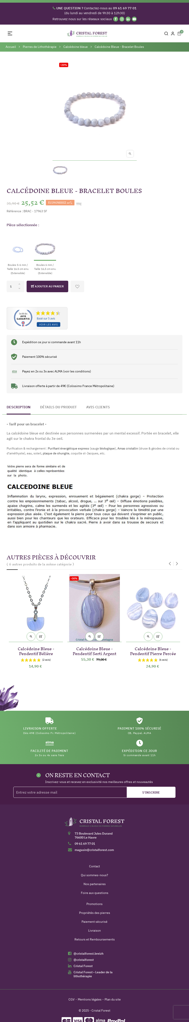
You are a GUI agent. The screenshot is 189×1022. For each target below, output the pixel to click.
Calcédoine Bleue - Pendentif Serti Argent (94, 650)
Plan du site (113, 999)
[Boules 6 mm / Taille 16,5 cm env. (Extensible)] (45, 253)
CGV (71, 999)
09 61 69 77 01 (85, 844)
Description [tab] (19, 407)
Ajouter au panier (47, 286)
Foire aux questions (94, 893)
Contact (94, 866)
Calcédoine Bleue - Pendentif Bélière (36, 650)
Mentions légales (89, 999)
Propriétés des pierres (94, 913)
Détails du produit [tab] (58, 407)
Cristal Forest (83, 966)
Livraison (94, 930)
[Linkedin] (128, 19)
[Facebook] (115, 19)
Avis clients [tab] (98, 407)
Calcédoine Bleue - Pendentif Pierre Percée (153, 650)
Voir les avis (48, 324)
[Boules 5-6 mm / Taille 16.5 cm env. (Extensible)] (18, 253)
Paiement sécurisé (94, 922)
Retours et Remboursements (94, 939)
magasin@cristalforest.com (94, 850)
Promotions (94, 904)
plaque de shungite (56, 453)
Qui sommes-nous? (94, 875)
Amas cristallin (127, 448)
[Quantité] (15, 286)
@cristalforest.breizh (88, 954)
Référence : (15, 211)
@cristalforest (84, 960)
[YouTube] (134, 19)
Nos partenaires (95, 884)
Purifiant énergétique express (68, 448)
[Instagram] (121, 19)
